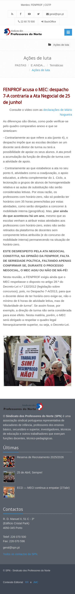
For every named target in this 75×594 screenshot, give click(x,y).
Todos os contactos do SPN (20, 554)
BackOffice (50, 21)
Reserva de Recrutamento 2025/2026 (40, 457)
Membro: (25, 5)
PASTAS (20, 65)
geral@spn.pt (55, 14)
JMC (35, 582)
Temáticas (56, 65)
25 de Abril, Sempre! (29, 472)
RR (26, 582)
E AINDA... (38, 65)
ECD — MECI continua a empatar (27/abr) (43, 487)
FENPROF (36, 5)
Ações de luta (61, 44)
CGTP (47, 5)
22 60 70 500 (26, 21)
